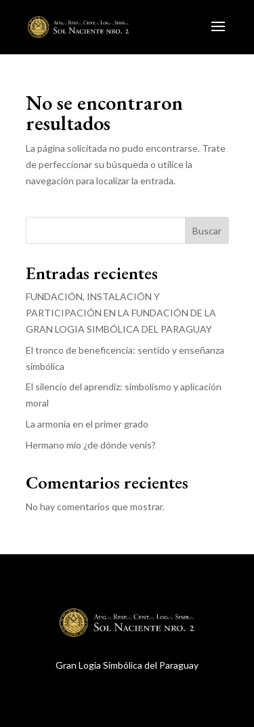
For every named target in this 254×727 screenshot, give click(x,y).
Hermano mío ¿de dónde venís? (91, 445)
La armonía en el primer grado (87, 424)
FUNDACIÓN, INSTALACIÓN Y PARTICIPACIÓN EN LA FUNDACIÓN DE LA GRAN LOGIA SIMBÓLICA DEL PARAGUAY (121, 313)
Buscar (206, 230)
